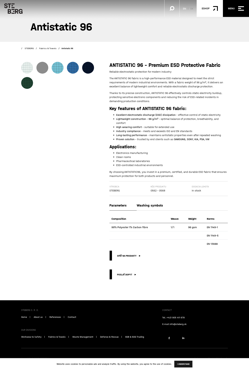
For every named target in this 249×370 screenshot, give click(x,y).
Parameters (118, 205)
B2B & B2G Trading (134, 343)
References (55, 323)
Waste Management (82, 343)
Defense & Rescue (109, 343)
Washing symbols (150, 205)
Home (24, 323)
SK (191, 8)
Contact (72, 323)
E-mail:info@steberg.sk (174, 330)
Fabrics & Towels (57, 343)
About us (38, 323)
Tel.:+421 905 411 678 (173, 323)
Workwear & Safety (31, 343)
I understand (183, 364)
